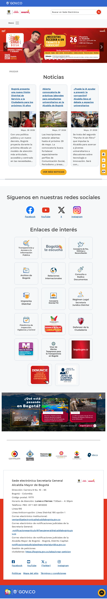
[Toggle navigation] (14, 23)
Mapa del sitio (30, 574)
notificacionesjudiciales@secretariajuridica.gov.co (39, 545)
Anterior (5, 47)
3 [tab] (50, 59)
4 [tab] (54, 59)
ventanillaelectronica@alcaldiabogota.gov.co (36, 520)
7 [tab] (65, 59)
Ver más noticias (53, 171)
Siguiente (101, 47)
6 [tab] (61, 59)
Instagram (76, 216)
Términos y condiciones (53, 574)
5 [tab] (57, 59)
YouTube (45, 216)
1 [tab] (42, 59)
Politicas (16, 574)
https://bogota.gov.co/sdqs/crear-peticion (48, 552)
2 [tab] (46, 59)
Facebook (30, 216)
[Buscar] (76, 12)
